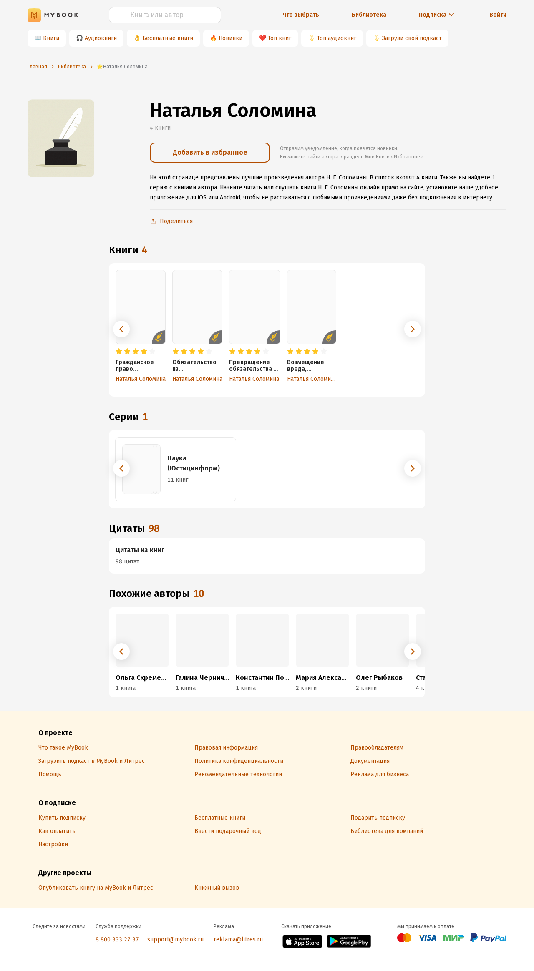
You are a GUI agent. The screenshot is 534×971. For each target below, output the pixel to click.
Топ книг (279, 38)
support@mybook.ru (175, 939)
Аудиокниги (101, 38)
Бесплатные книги (167, 38)
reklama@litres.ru (238, 939)
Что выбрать (300, 14)
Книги (51, 38)
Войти (497, 14)
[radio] (119, 351)
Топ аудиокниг (336, 38)
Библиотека (369, 14)
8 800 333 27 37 (117, 939)
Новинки (230, 38)
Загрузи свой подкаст (412, 38)
